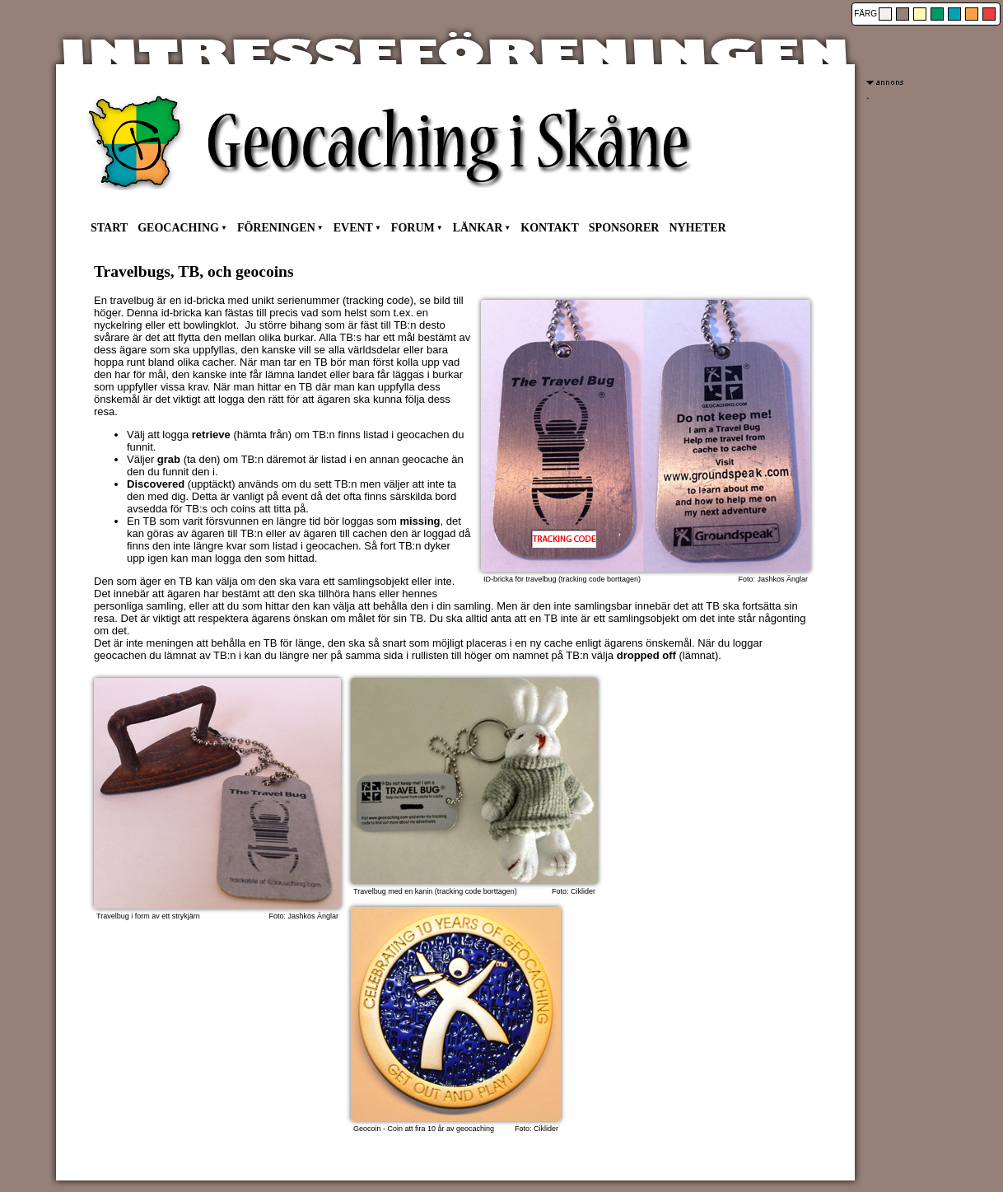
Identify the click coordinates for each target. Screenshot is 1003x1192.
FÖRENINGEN (276, 228)
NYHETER (697, 228)
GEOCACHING (178, 228)
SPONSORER (624, 228)
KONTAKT (549, 228)
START (109, 228)
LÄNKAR (478, 228)
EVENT (353, 228)
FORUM (413, 228)
